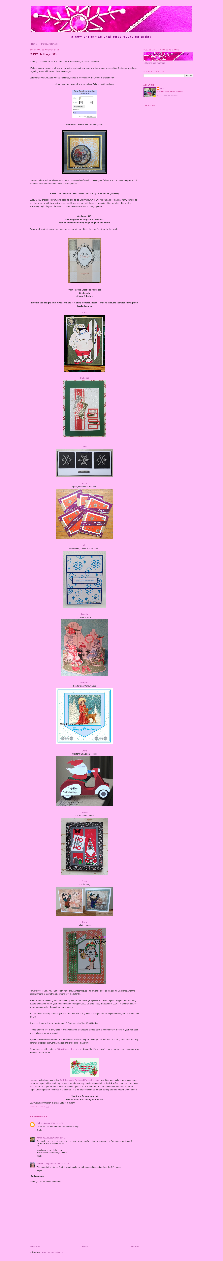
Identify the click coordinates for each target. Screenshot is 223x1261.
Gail (38, 1123)
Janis (39, 1138)
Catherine (84, 378)
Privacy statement (49, 44)
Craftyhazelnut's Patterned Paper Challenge (80, 1080)
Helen (84, 545)
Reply (39, 1130)
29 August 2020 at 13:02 (52, 1123)
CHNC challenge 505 (43, 54)
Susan (84, 881)
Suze (84, 922)
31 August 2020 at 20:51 (54, 1138)
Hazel (84, 483)
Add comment (37, 1176)
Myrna (84, 751)
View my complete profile (167, 95)
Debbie (40, 1164)
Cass (84, 312)
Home (34, 44)
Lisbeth (84, 614)
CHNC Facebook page (67, 1049)
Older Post (134, 1247)
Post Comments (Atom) (52, 1252)
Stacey (84, 812)
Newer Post (35, 1247)
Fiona (84, 447)
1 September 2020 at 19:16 (56, 1164)
